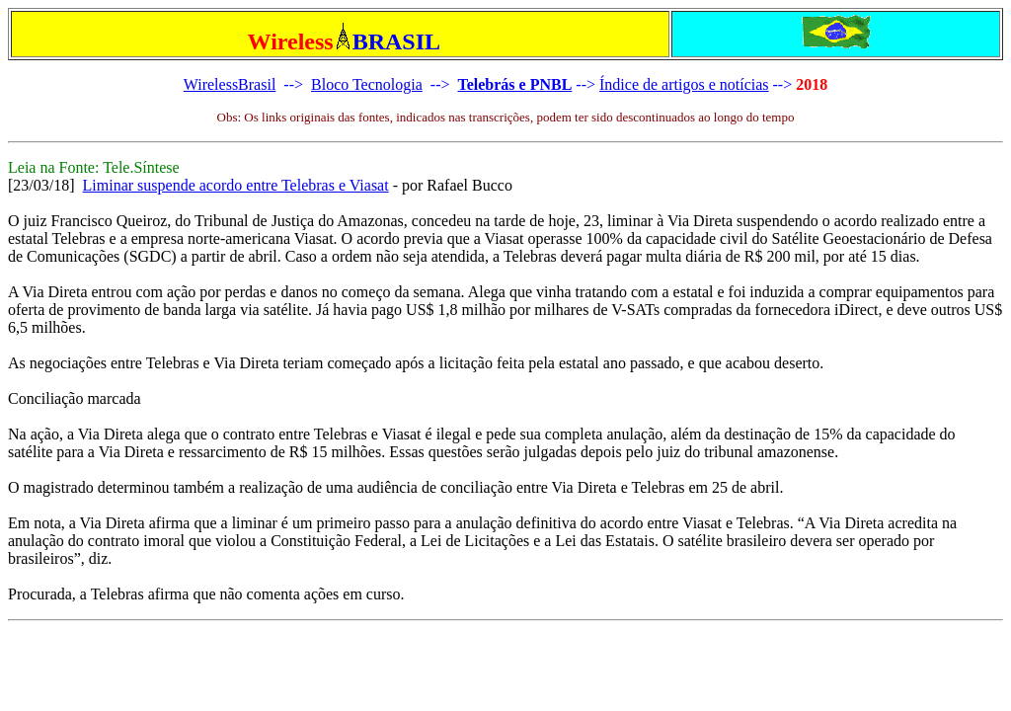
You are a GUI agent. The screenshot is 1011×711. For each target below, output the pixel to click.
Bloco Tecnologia (367, 84)
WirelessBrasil (230, 84)
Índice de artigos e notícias (684, 84)
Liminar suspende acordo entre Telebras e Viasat (236, 185)
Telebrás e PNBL (514, 84)
